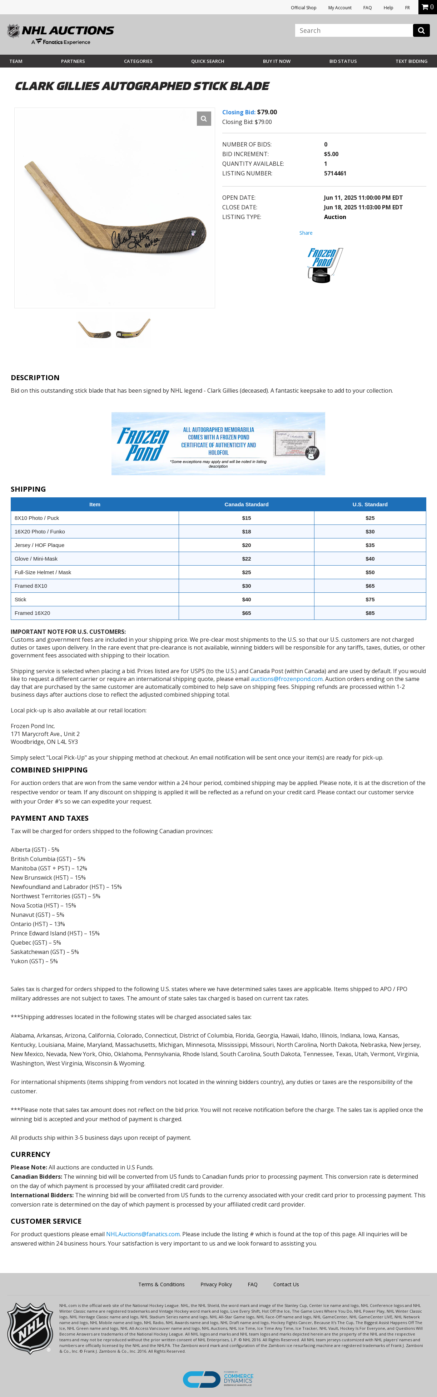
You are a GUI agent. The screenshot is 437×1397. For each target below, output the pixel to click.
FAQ (367, 8)
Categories (138, 61)
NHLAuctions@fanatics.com (143, 1234)
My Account (340, 8)
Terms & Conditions (161, 1284)
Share (306, 232)
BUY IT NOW (276, 61)
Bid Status (343, 61)
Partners (73, 61)
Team (16, 61)
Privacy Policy (216, 1284)
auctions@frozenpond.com (287, 679)
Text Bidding (412, 61)
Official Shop (304, 8)
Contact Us (286, 1284)
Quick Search (207, 61)
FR (407, 8)
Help (388, 8)
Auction (335, 217)
